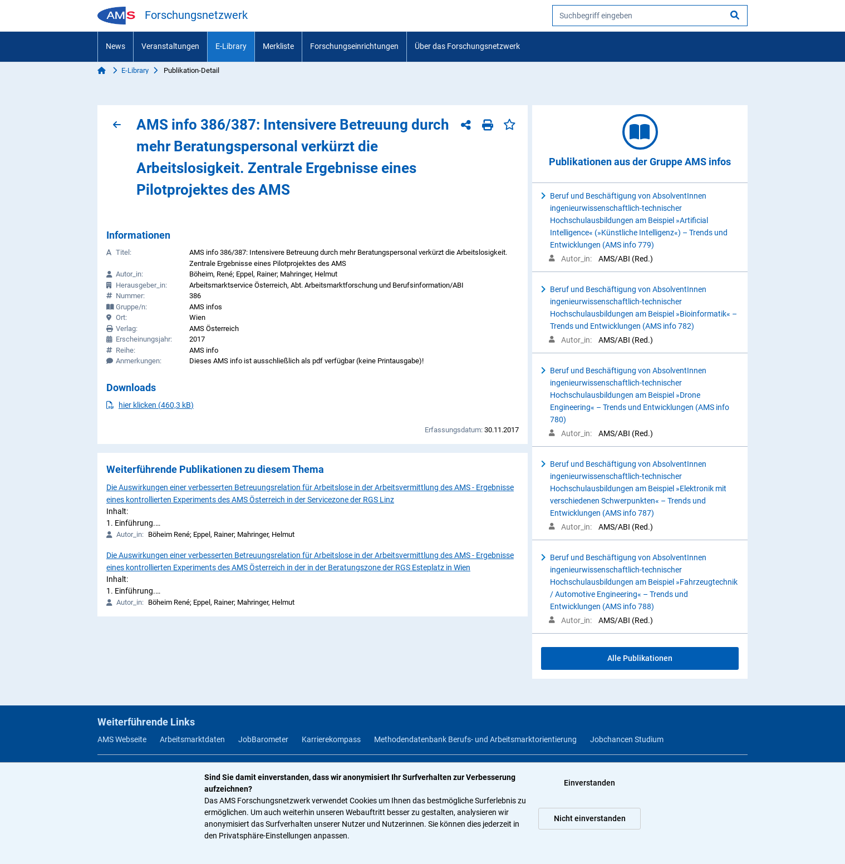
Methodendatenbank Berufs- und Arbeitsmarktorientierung (475, 739)
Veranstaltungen (170, 46)
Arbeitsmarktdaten (192, 739)
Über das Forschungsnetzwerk (467, 46)
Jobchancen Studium (627, 739)
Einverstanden (589, 782)
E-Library (231, 46)
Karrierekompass (331, 739)
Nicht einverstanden (590, 818)
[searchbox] (650, 15)
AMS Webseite (121, 739)
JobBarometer (263, 739)
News (115, 46)
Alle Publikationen (639, 658)
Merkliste (278, 46)
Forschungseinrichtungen (354, 46)
